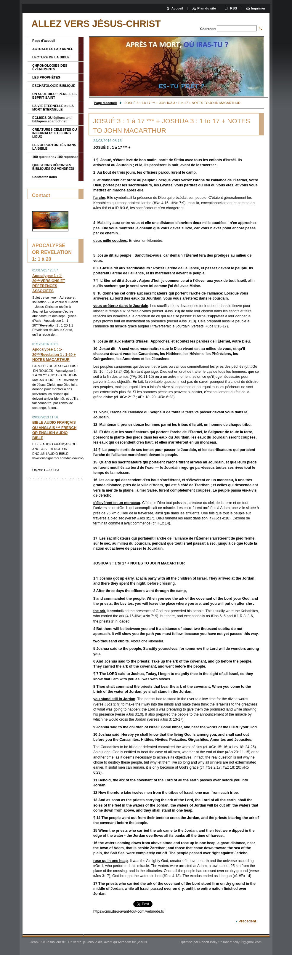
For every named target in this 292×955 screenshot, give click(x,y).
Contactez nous (44, 177)
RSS (233, 8)
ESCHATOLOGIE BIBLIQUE (53, 85)
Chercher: (208, 29)
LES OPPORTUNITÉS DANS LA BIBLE (54, 146)
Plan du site (206, 8)
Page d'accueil (105, 103)
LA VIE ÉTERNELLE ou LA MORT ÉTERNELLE (53, 107)
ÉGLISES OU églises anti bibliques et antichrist (51, 119)
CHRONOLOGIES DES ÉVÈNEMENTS (49, 67)
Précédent (247, 921)
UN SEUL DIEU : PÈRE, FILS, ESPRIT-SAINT (55, 95)
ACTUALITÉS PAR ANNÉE (52, 49)
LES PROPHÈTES (46, 77)
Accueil (177, 8)
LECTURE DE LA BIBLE (51, 57)
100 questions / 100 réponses (55, 157)
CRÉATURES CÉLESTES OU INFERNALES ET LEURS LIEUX (54, 133)
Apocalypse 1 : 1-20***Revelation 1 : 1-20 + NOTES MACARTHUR (54, 354)
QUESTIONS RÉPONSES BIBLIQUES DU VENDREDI (53, 166)
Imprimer (258, 8)
